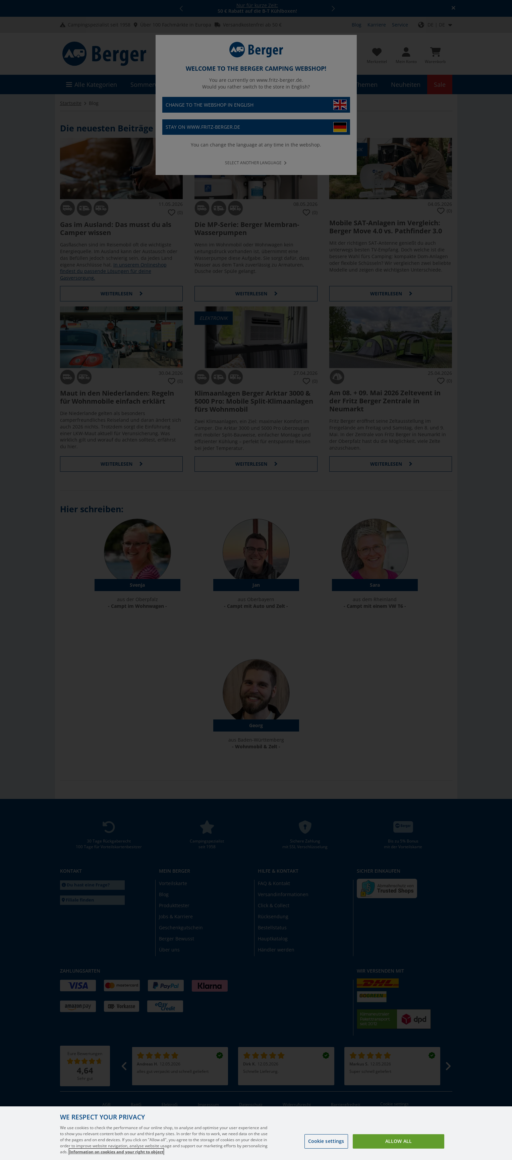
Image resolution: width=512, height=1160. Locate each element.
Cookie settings (326, 1149)
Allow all (398, 1149)
